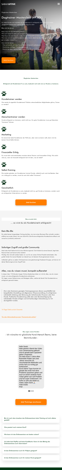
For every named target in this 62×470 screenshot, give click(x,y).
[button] (58, 4)
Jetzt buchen (31, 202)
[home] (8, 4)
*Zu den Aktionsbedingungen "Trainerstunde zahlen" (19, 317)
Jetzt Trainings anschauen (31, 402)
